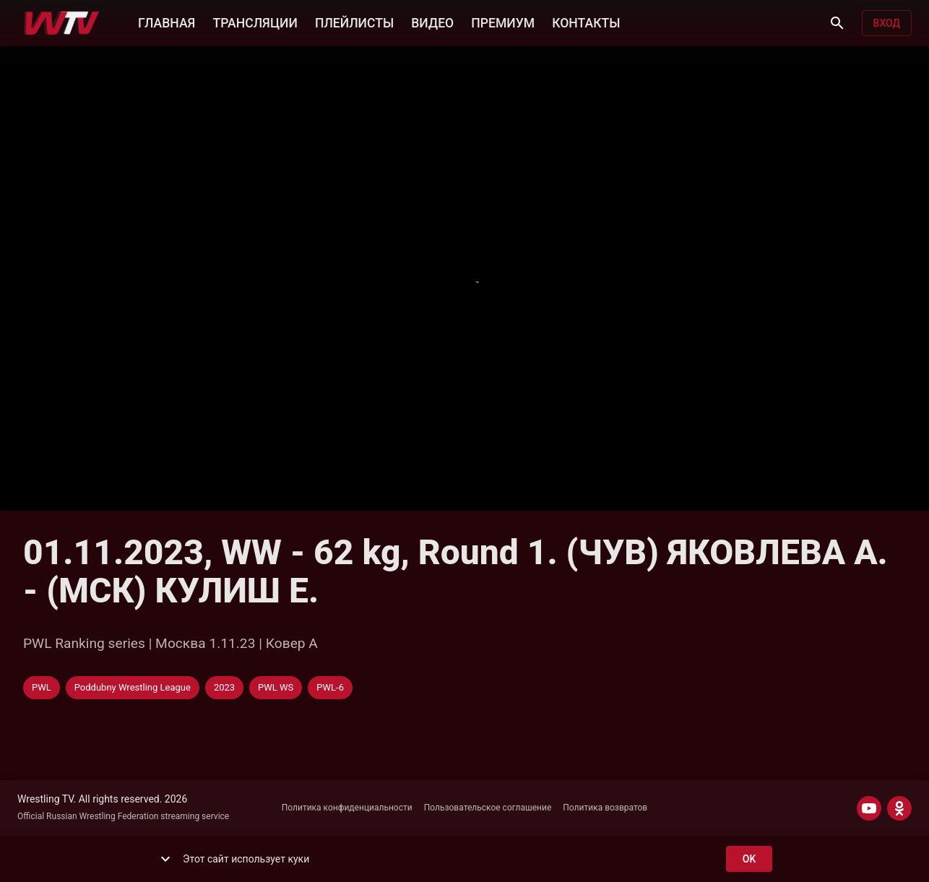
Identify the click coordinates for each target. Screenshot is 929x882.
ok (749, 859)
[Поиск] (837, 23)
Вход (887, 23)
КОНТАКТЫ (585, 21)
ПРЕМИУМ (502, 21)
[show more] (165, 859)
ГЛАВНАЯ (166, 21)
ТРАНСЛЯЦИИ (255, 21)
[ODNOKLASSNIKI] (899, 808)
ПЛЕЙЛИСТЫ (354, 21)
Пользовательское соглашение (488, 808)
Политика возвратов (605, 808)
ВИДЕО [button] (432, 21)
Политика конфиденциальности (347, 808)
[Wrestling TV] (61, 23)
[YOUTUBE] (869, 808)
